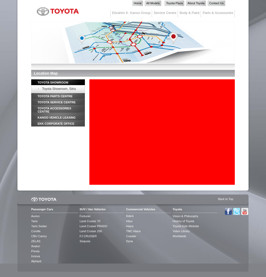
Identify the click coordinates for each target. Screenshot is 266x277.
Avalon (35, 246)
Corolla (35, 231)
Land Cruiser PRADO (93, 226)
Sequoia (85, 241)
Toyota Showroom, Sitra (59, 89)
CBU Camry (39, 236)
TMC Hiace (133, 231)
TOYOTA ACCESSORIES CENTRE (54, 110)
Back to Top (225, 199)
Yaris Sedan (39, 226)
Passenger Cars (42, 209)
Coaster (131, 236)
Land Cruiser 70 (90, 221)
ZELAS (35, 241)
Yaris (34, 221)
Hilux (129, 221)
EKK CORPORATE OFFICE (56, 123)
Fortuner (85, 216)
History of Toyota (183, 221)
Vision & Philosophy (185, 216)
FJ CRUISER (88, 236)
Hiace (130, 226)
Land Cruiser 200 (91, 231)
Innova (35, 256)
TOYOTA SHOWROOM (53, 82)
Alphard (36, 261)
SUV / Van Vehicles (93, 209)
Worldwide (179, 236)
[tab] (58, 82)
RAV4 (130, 216)
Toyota (177, 209)
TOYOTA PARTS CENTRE (55, 96)
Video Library (181, 231)
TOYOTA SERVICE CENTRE (57, 102)
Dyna (129, 241)
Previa (35, 251)
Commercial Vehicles (140, 209)
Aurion (35, 216)
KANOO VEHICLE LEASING (57, 117)
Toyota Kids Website (186, 226)
